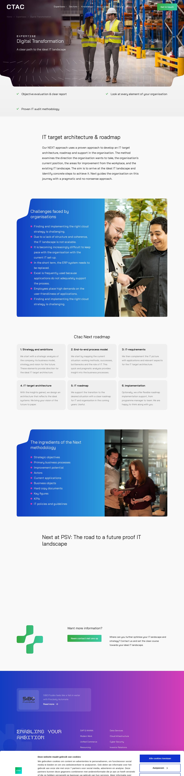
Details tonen (44, 770)
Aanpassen (160, 745)
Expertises (59, 6)
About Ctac (103, 6)
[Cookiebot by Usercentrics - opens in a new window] (18, 770)
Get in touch (167, 7)
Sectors (73, 6)
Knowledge (87, 6)
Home (9, 16)
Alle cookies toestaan (160, 735)
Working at (118, 6)
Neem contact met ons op (84, 638)
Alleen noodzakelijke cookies (160, 754)
